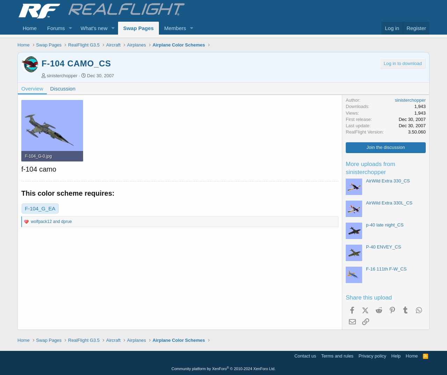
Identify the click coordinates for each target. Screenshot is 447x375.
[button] (70, 28)
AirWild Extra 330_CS (388, 180)
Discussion (63, 89)
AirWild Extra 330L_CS (389, 202)
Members (175, 28)
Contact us (305, 356)
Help (396, 356)
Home (30, 28)
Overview (32, 89)
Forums (56, 28)
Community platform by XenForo (223, 369)
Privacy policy (372, 356)
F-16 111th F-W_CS (386, 269)
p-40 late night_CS (385, 225)
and (51, 221)
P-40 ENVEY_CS (383, 247)
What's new (94, 28)
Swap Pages (138, 28)
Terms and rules (337, 356)
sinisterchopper (62, 75)
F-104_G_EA (40, 208)
